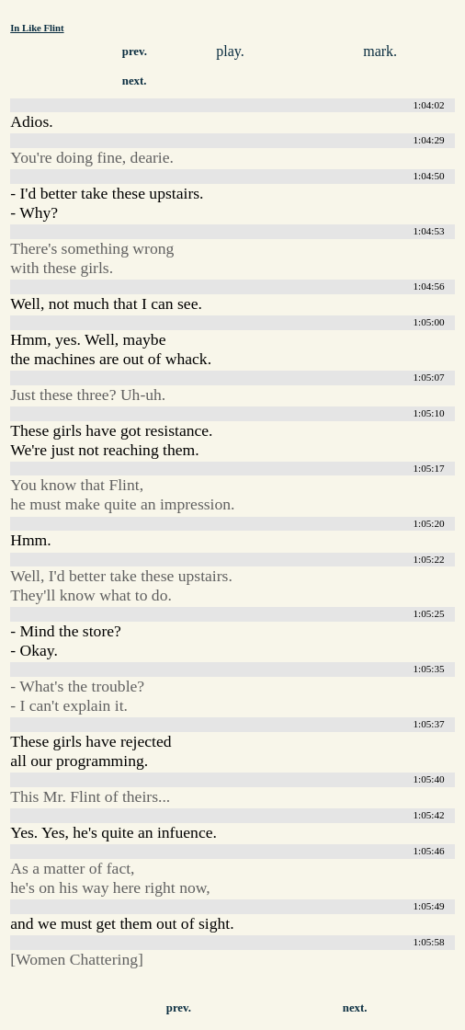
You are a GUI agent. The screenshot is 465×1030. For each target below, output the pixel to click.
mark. (380, 51)
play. (230, 51)
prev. (134, 51)
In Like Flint (36, 27)
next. (134, 80)
